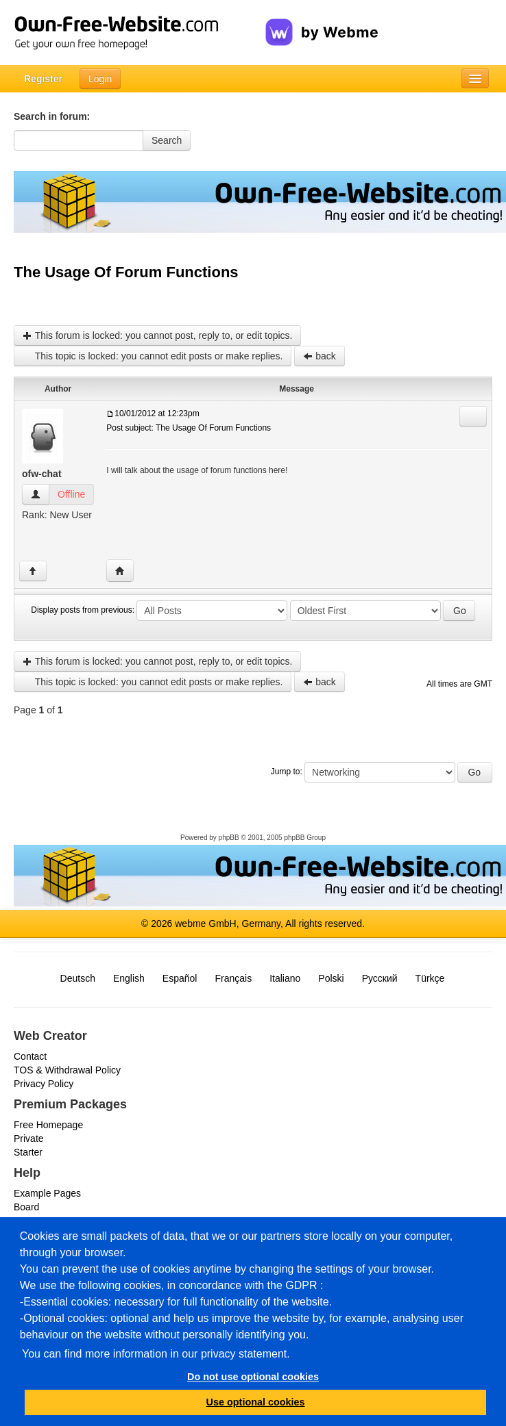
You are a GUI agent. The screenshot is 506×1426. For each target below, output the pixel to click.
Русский (380, 978)
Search (167, 140)
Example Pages (47, 1193)
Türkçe (430, 978)
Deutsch (77, 978)
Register (43, 78)
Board (26, 1206)
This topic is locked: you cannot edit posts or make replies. (152, 356)
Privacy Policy (43, 1083)
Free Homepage (48, 1124)
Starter (28, 1152)
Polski (331, 978)
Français (233, 978)
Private (29, 1138)
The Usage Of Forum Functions (126, 272)
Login (100, 78)
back (319, 356)
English (129, 978)
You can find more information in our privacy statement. (156, 1354)
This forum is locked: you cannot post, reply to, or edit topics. (157, 335)
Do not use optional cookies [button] (253, 1376)
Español (179, 978)
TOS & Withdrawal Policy (67, 1070)
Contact (30, 1056)
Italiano (284, 978)
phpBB (229, 837)
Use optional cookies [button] (255, 1402)
